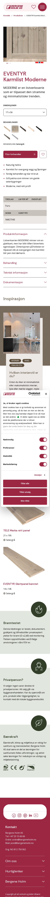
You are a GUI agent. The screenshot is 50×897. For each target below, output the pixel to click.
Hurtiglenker (14, 871)
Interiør (15, 361)
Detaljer (38, 475)
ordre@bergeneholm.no (24, 839)
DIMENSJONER (9, 105)
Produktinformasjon (15, 234)
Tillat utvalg (25, 492)
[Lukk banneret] (46, 394)
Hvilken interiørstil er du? (23, 374)
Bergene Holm (15, 881)
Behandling (10, 262)
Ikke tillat (25, 501)
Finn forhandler (20, 154)
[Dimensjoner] (25, 112)
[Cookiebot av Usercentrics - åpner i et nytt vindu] (29, 394)
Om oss (11, 861)
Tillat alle (25, 483)
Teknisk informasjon (15, 272)
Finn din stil (16, 365)
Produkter (18, 15)
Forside (6, 15)
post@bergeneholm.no (22, 843)
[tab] (8, 63)
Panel (27, 361)
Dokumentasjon (13, 282)
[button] (25, 44)
